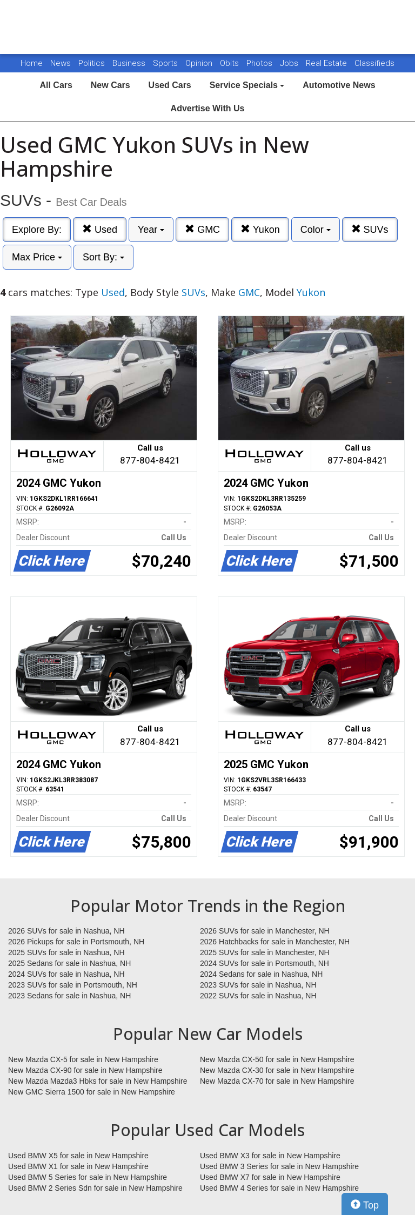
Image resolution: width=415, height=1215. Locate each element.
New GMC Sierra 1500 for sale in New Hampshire (91, 1092)
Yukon (260, 229)
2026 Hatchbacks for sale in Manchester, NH (275, 941)
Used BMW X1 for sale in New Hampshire (78, 1166)
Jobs (290, 63)
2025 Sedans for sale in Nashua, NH (69, 963)
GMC (202, 229)
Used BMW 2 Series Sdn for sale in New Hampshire (95, 1188)
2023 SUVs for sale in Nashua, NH (258, 985)
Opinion (200, 63)
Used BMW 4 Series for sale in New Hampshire (279, 1188)
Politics (91, 63)
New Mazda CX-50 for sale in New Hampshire (277, 1059)
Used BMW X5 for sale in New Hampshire (78, 1155)
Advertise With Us (208, 108)
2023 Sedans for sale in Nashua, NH (69, 995)
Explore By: (37, 229)
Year (151, 229)
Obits (230, 63)
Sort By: (103, 257)
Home (32, 63)
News (60, 63)
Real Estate (327, 63)
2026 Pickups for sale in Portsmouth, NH (76, 941)
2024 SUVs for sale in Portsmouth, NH (264, 963)
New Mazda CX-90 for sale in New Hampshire (85, 1070)
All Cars (55, 85)
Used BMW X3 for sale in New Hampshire (270, 1155)
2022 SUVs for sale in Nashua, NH (258, 995)
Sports (166, 63)
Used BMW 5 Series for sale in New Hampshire (87, 1177)
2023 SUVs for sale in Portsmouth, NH (72, 985)
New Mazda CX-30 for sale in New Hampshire (277, 1070)
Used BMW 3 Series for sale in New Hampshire (279, 1166)
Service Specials (247, 85)
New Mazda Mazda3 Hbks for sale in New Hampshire (97, 1081)
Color (315, 229)
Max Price (37, 257)
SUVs (370, 229)
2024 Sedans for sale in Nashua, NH (261, 974)
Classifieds (374, 63)
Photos (260, 63)
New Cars (110, 85)
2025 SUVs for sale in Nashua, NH (66, 952)
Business (130, 63)
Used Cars (170, 85)
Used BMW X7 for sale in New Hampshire (270, 1177)
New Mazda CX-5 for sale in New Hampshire (83, 1059)
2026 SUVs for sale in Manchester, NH (265, 931)
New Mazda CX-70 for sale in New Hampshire (277, 1081)
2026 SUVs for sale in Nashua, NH (66, 931)
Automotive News (339, 85)
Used (99, 229)
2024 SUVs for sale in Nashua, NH (66, 974)
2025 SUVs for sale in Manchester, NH (265, 952)
